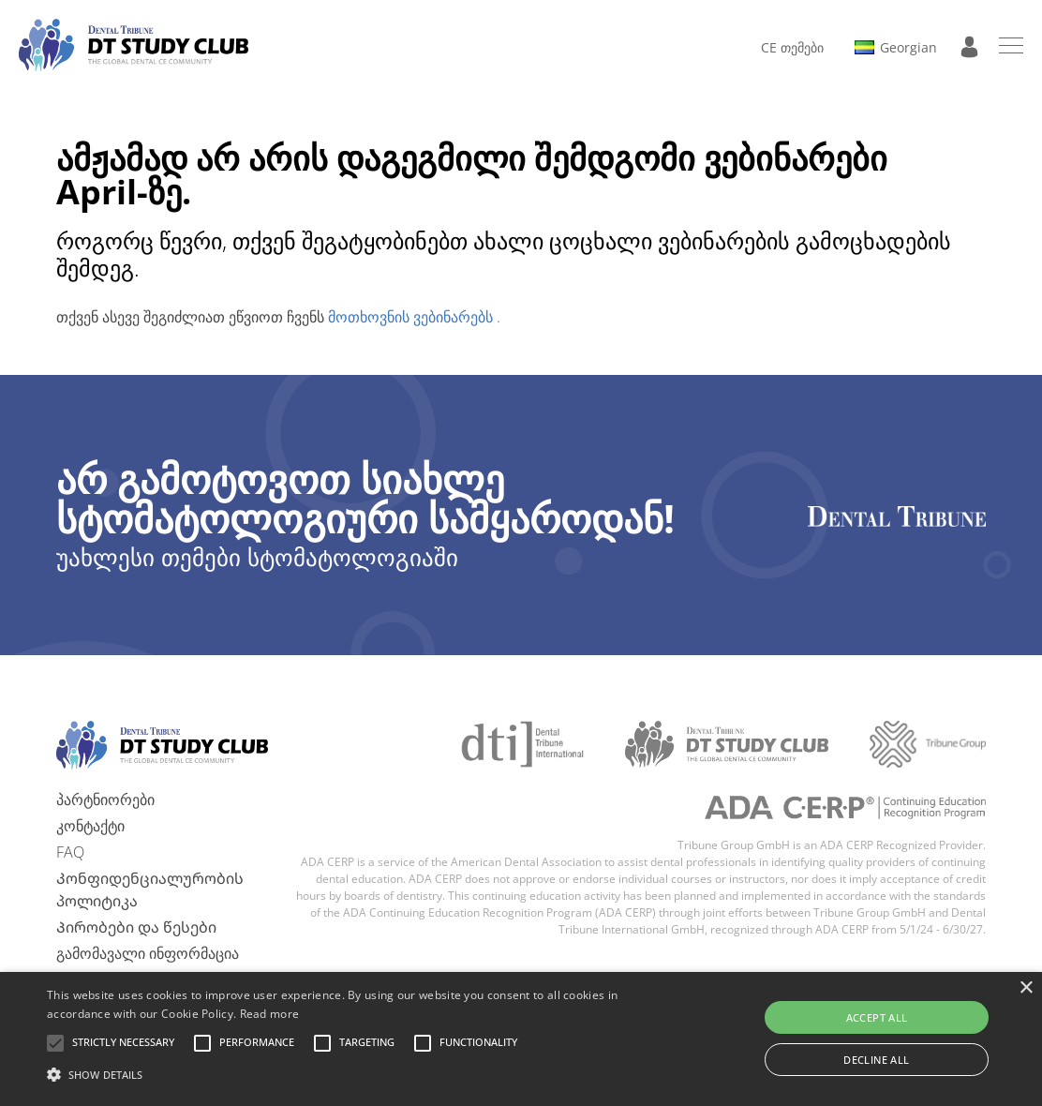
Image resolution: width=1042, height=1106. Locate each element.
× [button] (1026, 988)
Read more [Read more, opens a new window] (270, 1014)
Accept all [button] (877, 1017)
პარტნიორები (105, 799)
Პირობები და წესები (136, 927)
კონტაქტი (90, 825)
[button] (123, 1043)
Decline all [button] (876, 1060)
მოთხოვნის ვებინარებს (412, 316)
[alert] (521, 1039)
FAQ (70, 852)
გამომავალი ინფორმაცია (147, 953)
